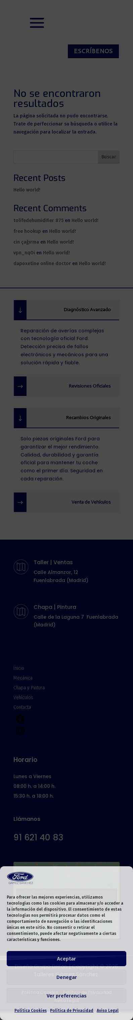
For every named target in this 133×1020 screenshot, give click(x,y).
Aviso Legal (108, 1010)
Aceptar (66, 959)
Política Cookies (30, 1010)
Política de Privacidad (71, 1010)
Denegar (66, 977)
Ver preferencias (67, 996)
